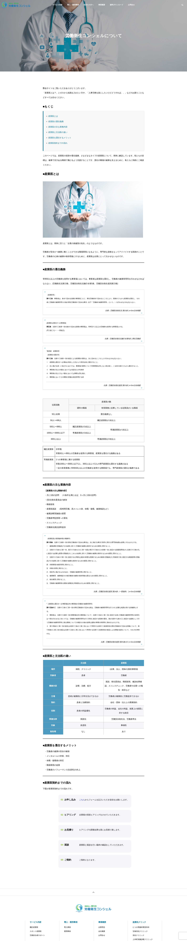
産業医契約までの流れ (57, 143)
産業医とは (53, 116)
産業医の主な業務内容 (57, 127)
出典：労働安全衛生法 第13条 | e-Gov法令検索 (122, 310)
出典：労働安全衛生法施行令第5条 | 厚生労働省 (122, 339)
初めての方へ (89, 5)
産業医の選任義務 (56, 121)
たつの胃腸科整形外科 (141, 927)
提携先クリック (139, 922)
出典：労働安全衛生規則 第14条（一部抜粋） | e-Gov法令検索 (117, 591)
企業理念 (101, 927)
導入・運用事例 (73, 5)
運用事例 (67, 931)
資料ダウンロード (116, 5)
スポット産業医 (36, 931)
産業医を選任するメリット (59, 138)
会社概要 (101, 931)
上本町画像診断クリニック (143, 939)
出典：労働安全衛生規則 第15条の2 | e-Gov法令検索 (120, 642)
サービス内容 (57, 5)
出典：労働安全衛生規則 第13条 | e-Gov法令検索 (122, 385)
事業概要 (101, 5)
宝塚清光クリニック (140, 931)
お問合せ (131, 5)
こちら (82, 800)
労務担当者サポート (37, 935)
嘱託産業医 (34, 927)
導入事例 (67, 927)
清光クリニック (138, 935)
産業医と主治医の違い (57, 132)
